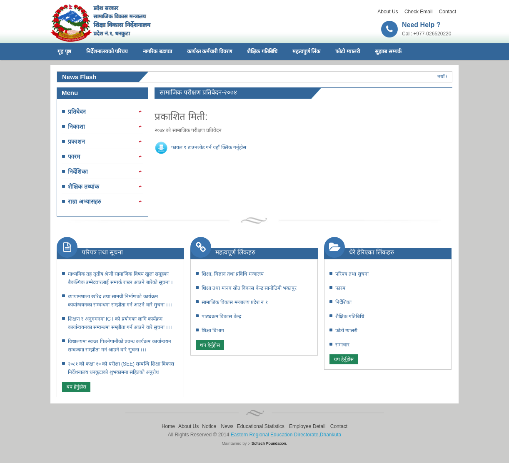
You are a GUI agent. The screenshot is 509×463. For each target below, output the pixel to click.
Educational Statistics (260, 426)
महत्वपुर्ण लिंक (306, 51)
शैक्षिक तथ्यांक (83, 186)
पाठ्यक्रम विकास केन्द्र (221, 316)
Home (168, 426)
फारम (74, 156)
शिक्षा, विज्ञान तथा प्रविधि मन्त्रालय (233, 274)
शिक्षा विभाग (213, 331)
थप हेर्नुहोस (76, 387)
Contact (447, 12)
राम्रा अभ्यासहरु (84, 201)
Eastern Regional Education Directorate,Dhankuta (286, 435)
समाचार (342, 345)
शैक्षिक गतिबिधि (262, 51)
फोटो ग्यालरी (347, 51)
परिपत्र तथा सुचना (352, 274)
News (227, 426)
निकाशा (76, 126)
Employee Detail (307, 426)
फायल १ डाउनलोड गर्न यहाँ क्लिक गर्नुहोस (208, 147)
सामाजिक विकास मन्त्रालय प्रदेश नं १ (235, 302)
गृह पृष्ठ (64, 51)
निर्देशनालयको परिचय (107, 51)
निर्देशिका (78, 171)
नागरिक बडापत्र (157, 51)
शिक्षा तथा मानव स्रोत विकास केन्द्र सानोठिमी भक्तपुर (249, 288)
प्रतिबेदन (77, 111)
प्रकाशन (76, 141)
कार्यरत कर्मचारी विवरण (209, 51)
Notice (209, 426)
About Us (387, 12)
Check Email (418, 12)
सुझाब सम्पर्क (388, 51)
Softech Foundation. (269, 443)
